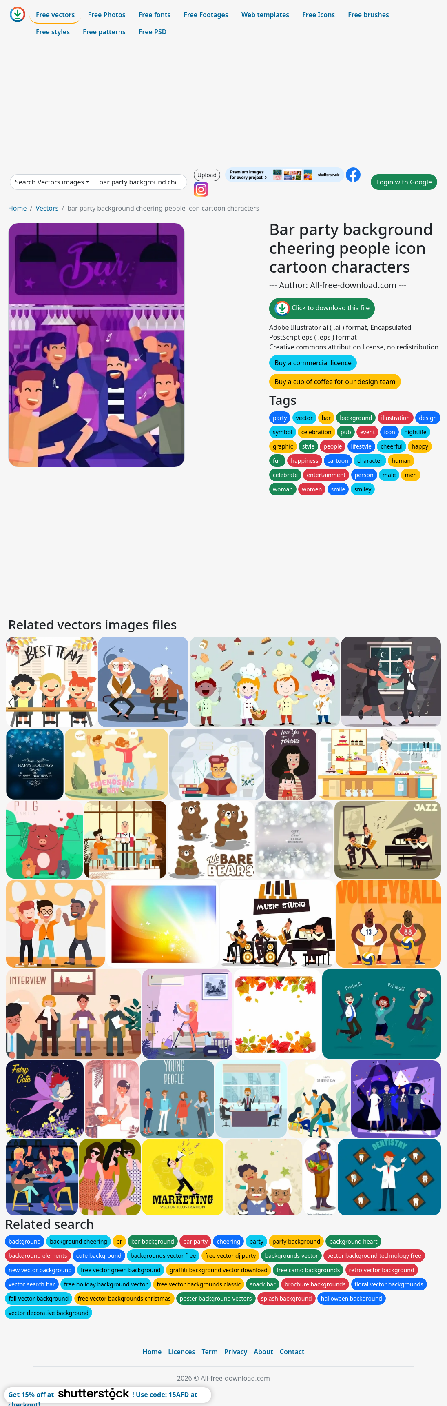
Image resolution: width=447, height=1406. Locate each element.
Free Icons (318, 14)
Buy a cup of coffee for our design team (335, 381)
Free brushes (368, 14)
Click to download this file (322, 308)
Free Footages (206, 14)
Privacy (235, 1351)
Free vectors (55, 14)
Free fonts (155, 14)
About (263, 1351)
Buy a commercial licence (313, 362)
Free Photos (106, 14)
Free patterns (104, 31)
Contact (292, 1351)
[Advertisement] (223, 104)
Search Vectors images (49, 182)
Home (17, 208)
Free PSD (152, 31)
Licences (181, 1351)
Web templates (265, 14)
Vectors (46, 208)
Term (209, 1351)
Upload (207, 175)
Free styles (53, 31)
